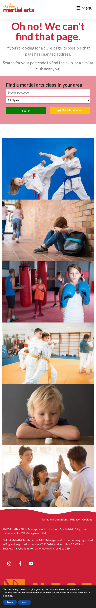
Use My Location (70, 110)
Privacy (75, 519)
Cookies (87, 519)
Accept (10, 602)
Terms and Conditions (54, 519)
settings (7, 595)
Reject (24, 602)
